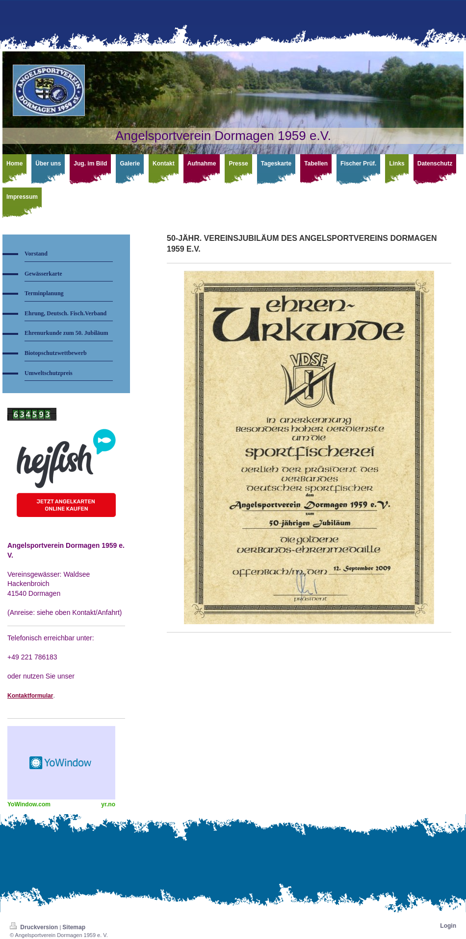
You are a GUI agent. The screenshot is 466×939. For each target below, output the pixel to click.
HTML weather (61, 762)
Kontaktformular (30, 695)
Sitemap (73, 927)
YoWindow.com (29, 804)
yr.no (108, 804)
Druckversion (34, 927)
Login (448, 925)
